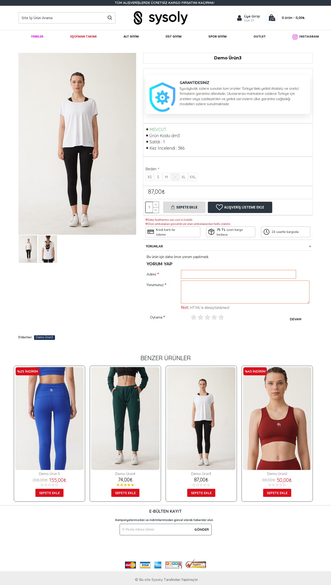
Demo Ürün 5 (49, 474)
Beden (151, 169)
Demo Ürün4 (125, 474)
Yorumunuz (155, 284)
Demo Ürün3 (44, 337)
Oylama (156, 317)
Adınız (151, 274)
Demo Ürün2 (277, 474)
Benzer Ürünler (166, 358)
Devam (295, 319)
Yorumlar (154, 246)
